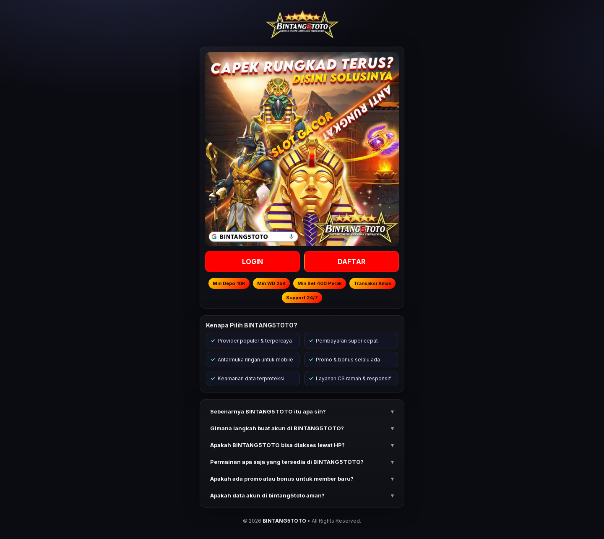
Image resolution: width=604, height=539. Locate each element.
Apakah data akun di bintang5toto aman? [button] (267, 495)
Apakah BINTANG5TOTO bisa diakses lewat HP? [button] (277, 445)
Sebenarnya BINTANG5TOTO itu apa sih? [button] (268, 411)
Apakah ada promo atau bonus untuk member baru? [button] (282, 478)
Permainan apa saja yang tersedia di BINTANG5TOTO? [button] (287, 461)
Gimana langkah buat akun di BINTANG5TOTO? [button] (277, 428)
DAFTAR (351, 261)
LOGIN (252, 261)
